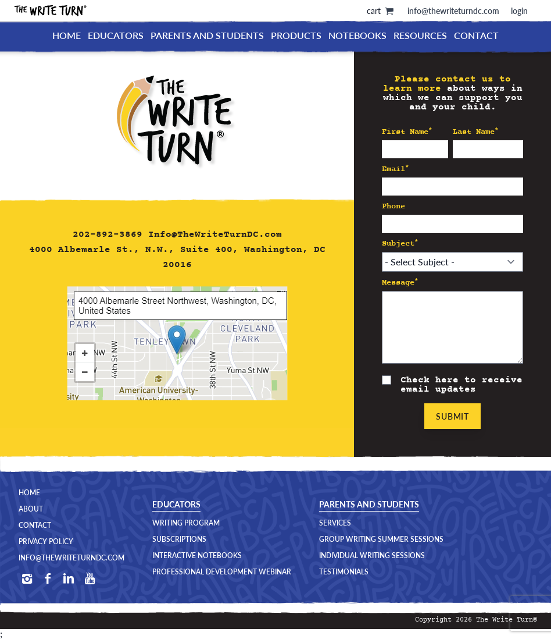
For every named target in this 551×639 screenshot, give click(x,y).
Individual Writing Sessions (372, 555)
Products (296, 35)
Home (66, 35)
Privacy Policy (46, 541)
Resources (420, 35)
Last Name (476, 131)
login (519, 10)
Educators (116, 35)
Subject (400, 243)
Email (395, 169)
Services (335, 523)
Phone (393, 206)
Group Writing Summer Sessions (381, 539)
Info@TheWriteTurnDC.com (215, 234)
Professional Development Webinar (221, 572)
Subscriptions (179, 539)
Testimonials (343, 572)
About (31, 509)
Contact (476, 35)
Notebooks (357, 35)
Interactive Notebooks (197, 555)
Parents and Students (207, 35)
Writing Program (186, 523)
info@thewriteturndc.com (453, 10)
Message (400, 282)
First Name (407, 131)
